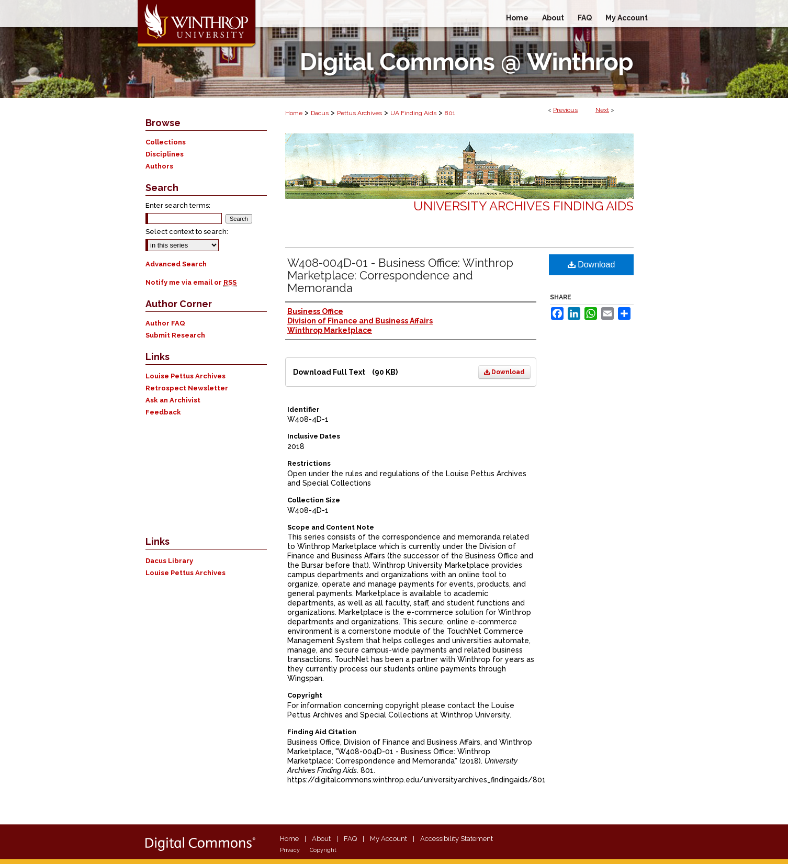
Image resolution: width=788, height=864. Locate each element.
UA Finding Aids (413, 113)
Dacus (320, 113)
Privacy (290, 850)
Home (293, 113)
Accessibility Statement (456, 839)
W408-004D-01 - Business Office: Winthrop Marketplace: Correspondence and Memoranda (400, 275)
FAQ (350, 839)
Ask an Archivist (172, 400)
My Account (388, 839)
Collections (165, 142)
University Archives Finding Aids (523, 206)
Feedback (163, 412)
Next (602, 110)
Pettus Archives (359, 113)
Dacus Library (169, 561)
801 (450, 113)
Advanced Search (176, 264)
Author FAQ (165, 323)
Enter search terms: (177, 205)
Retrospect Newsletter (186, 388)
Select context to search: (186, 231)
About (321, 839)
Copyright (323, 850)
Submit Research (175, 335)
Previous (565, 110)
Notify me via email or (191, 282)
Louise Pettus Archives (185, 376)
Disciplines (164, 154)
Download (504, 372)
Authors (159, 166)
